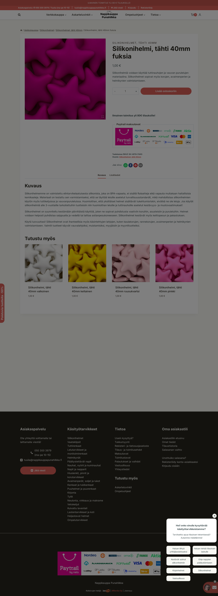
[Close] (214, 516)
